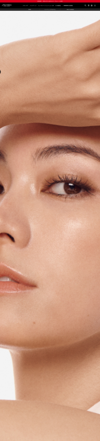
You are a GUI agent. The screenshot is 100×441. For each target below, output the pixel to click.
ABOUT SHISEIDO (70, 9)
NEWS (29, 9)
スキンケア (25, 5)
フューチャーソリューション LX (46, 5)
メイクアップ (33, 5)
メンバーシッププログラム (50, 9)
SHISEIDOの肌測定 (68, 5)
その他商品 (58, 5)
